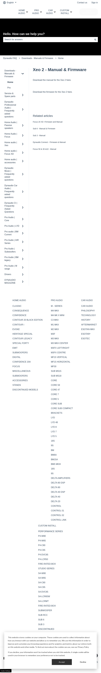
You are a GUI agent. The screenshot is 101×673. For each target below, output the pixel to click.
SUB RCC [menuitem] (43, 615)
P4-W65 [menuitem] (42, 541)
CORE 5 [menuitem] (55, 399)
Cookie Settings (5, 671)
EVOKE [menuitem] (16, 329)
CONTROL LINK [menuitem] (58, 520)
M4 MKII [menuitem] (55, 311)
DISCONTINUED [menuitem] (46, 629)
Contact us (82, 2)
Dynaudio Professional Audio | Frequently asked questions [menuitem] (10, 109)
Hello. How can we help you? (24, 34)
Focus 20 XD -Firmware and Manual (47, 122)
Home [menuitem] (10, 82)
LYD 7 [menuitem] (54, 431)
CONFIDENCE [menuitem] (19, 315)
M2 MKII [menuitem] (55, 329)
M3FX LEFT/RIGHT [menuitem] (60, 348)
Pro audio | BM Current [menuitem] (11, 233)
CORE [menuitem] (54, 380)
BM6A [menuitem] (54, 455)
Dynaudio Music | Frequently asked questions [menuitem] (9, 174)
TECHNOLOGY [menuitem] (88, 315)
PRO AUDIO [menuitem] (57, 300)
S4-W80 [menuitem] (42, 573)
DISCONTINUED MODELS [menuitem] (25, 390)
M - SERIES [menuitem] (56, 306)
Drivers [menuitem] (7, 274)
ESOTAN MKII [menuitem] (88, 329)
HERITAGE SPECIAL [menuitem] (22, 334)
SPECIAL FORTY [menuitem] (20, 343)
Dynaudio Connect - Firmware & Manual (49, 142)
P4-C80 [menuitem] (41, 545)
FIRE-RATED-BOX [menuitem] (47, 564)
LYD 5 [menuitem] (54, 436)
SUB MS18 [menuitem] (56, 376)
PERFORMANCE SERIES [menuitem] (50, 531)
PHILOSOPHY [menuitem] (88, 311)
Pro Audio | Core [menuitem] (9, 218)
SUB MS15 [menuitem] (56, 371)
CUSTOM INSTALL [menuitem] (47, 526)
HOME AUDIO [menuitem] (19, 300)
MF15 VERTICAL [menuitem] (59, 357)
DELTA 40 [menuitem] (55, 497)
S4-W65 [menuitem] (42, 578)
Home (61, 58)
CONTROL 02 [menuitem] (57, 515)
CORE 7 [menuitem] (55, 394)
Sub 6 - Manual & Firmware (44, 129)
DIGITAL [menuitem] (16, 357)
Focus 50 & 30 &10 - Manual (44, 149)
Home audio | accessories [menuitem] (10, 160)
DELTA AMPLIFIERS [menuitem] (60, 478)
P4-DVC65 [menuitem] (43, 555)
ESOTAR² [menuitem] (85, 334)
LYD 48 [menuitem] (54, 422)
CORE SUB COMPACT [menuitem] (62, 408)
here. (68, 80)
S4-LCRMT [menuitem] (43, 601)
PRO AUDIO (35, 11)
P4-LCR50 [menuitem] (43, 559)
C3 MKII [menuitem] (55, 320)
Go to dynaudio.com (88, 12)
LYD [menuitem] (53, 417)
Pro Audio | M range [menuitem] (10, 267)
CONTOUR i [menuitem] (18, 325)
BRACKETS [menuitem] (56, 413)
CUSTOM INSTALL (64, 11)
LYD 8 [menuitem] (54, 427)
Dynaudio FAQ (10, 58)
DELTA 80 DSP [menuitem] (58, 483)
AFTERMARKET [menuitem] (89, 325)
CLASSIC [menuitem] (16, 306)
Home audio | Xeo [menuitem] (10, 143)
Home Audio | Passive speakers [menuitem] (10, 125)
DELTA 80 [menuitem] (55, 487)
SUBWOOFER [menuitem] (45, 610)
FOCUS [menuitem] (16, 366)
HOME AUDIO (21, 11)
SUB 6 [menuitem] (41, 620)
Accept (62, 662)
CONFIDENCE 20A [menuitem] (21, 362)
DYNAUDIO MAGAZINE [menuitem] (10, 281)
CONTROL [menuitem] (56, 506)
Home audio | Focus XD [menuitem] (10, 152)
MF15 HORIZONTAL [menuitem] (60, 362)
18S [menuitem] (53, 441)
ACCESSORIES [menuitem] (20, 380)
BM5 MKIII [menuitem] (56, 464)
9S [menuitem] (52, 445)
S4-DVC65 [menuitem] (43, 592)
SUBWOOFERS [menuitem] (20, 352)
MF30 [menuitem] (53, 366)
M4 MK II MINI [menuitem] (57, 315)
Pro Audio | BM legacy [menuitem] (11, 258)
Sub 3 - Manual (39, 135)
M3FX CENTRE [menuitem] (58, 352)
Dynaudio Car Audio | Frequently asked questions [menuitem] (10, 191)
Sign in (94, 2)
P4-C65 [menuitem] (41, 550)
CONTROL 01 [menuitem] (57, 511)
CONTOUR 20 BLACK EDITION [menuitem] (27, 320)
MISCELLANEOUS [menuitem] (21, 371)
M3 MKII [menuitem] (55, 338)
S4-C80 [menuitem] (41, 582)
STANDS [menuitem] (16, 385)
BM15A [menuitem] (54, 459)
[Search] (95, 39)
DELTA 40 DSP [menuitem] (58, 492)
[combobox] (48, 39)
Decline (83, 662)
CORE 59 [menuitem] (55, 385)
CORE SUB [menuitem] (56, 404)
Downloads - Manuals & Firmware (37, 58)
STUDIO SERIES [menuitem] (46, 568)
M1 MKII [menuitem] (55, 325)
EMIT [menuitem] (14, 348)
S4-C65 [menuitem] (41, 587)
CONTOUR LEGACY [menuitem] (22, 338)
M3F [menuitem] (53, 334)
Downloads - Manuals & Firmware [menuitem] (10, 74)
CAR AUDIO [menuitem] (87, 300)
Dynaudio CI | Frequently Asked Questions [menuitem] (10, 207)
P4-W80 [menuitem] (42, 536)
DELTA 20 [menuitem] (55, 501)
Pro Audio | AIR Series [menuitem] (11, 241)
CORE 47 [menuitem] (55, 390)
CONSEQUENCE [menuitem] (20, 311)
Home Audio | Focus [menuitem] (10, 135)
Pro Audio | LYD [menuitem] (11, 226)
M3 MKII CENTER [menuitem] (59, 343)
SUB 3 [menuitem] (41, 624)
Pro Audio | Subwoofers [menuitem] (10, 250)
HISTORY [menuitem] (85, 320)
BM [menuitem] (52, 450)
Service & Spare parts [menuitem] (9, 94)
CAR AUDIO (49, 11)
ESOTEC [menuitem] (85, 338)
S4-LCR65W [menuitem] (44, 596)
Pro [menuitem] (9, 88)
